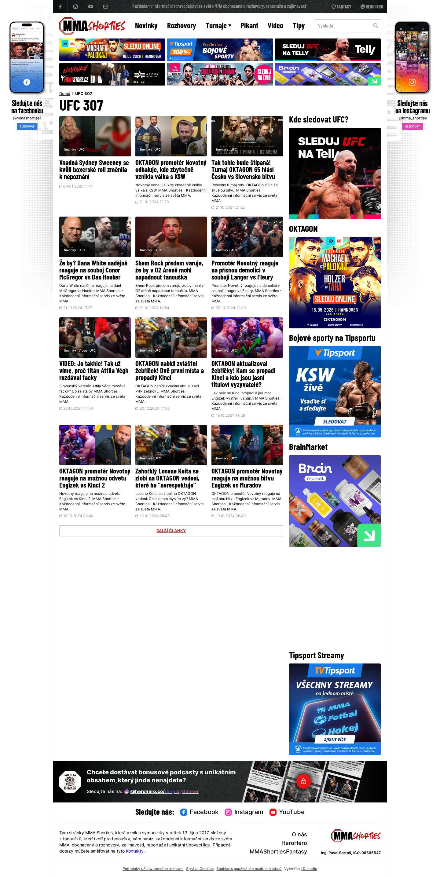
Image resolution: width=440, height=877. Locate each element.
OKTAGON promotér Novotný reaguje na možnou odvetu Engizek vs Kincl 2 (94, 478)
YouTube (287, 812)
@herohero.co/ (161, 791)
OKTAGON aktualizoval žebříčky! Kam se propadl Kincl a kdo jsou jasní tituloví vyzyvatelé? (243, 375)
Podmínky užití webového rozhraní (153, 869)
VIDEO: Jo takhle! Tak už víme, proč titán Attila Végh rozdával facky (93, 371)
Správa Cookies (200, 869)
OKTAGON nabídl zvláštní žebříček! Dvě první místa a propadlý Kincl (169, 371)
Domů (64, 94)
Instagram (244, 812)
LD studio (309, 869)
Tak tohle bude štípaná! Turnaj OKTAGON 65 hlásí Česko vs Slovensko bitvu (243, 170)
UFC (82, 150)
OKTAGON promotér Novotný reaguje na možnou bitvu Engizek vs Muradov (247, 478)
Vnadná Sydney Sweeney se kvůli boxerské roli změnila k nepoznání (94, 170)
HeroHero (294, 843)
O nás (299, 835)
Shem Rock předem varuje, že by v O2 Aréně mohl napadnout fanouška (169, 270)
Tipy (299, 26)
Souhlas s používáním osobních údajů (248, 869)
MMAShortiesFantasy (278, 852)
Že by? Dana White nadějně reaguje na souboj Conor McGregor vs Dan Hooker (93, 270)
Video (275, 26)
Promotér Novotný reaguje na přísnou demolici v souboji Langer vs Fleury (244, 270)
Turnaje (218, 26)
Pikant (249, 26)
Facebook (199, 812)
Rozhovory (181, 26)
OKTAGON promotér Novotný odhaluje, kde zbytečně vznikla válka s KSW (171, 170)
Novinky (146, 26)
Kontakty (135, 851)
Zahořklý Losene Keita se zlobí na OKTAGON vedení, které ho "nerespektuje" (167, 478)
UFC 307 (83, 94)
